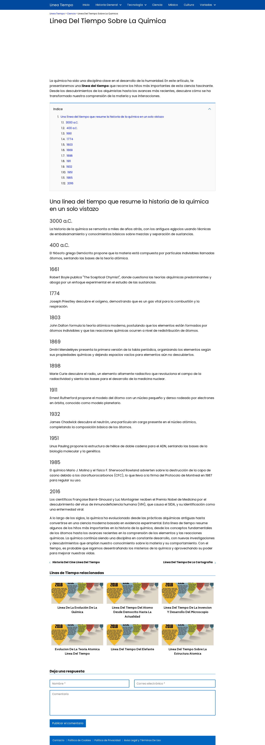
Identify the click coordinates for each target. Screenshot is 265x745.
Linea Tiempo (61, 4)
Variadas (206, 5)
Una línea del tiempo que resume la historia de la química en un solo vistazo (112, 117)
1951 (70, 172)
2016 (70, 183)
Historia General (107, 5)
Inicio (86, 5)
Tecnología (135, 5)
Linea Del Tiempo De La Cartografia (188, 562)
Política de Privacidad (107, 740)
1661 (69, 133)
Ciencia (157, 5)
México (173, 5)
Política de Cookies (79, 740)
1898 (70, 156)
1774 (70, 139)
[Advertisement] (132, 50)
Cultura (189, 5)
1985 (70, 178)
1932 (69, 167)
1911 (69, 161)
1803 (70, 145)
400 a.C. (71, 128)
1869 (70, 150)
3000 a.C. (72, 122)
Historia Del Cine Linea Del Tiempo (76, 562)
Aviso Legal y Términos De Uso (142, 740)
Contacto (58, 740)
